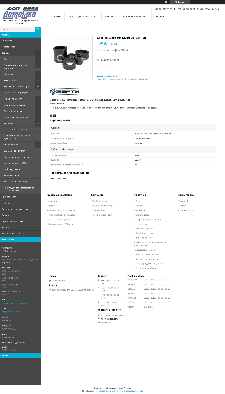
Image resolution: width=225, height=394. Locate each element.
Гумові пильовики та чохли (17, 157)
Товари (5, 52)
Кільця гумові (10, 80)
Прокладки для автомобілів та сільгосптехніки (19, 189)
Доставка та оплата (12, 233)
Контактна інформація (59, 219)
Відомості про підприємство (62, 210)
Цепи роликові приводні (16, 117)
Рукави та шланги (13, 98)
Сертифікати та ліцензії (13, 221)
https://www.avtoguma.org (14, 303)
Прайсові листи (9, 196)
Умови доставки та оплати (61, 214)
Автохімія (8, 123)
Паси (137, 201)
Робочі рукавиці (12, 169)
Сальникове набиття (14, 150)
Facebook (183, 201)
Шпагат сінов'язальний (15, 129)
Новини (6, 202)
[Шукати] (38, 29)
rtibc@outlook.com (11, 311)
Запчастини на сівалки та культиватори (17, 137)
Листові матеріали (13, 111)
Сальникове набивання (147, 268)
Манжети (8, 74)
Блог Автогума (186, 210)
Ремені (7, 59)
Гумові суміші (142, 224)
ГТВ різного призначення (148, 219)
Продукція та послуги (81, 16)
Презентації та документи (15, 209)
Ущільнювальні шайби (15, 163)
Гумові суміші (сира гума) (16, 92)
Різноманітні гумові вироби (17, 86)
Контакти (111, 16)
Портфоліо (7, 40)
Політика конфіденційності (131, 391)
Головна (55, 16)
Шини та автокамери (15, 104)
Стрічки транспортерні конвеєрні (15, 66)
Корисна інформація (102, 214)
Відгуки (5, 227)
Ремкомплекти (11, 175)
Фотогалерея (8, 46)
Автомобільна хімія (145, 249)
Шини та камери (143, 237)
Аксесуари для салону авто (149, 263)
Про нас (6, 215)
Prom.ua (127, 388)
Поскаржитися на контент (107, 391)
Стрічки (139, 205)
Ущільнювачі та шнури (15, 181)
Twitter (182, 205)
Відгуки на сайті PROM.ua (60, 224)
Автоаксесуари (11, 144)
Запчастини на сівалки (146, 259)
